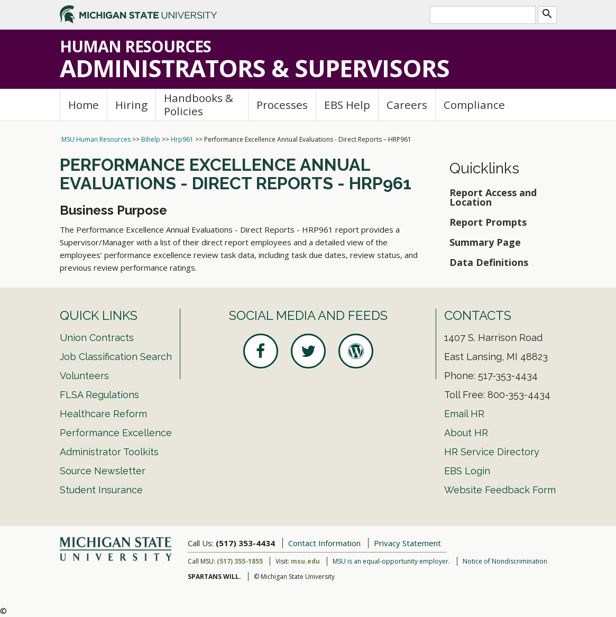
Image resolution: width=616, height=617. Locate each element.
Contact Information (324, 543)
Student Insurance (101, 489)
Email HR (464, 413)
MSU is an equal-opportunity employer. (391, 561)
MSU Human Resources (96, 139)
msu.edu (305, 561)
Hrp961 (182, 139)
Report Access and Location (493, 197)
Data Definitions (488, 262)
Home (83, 104)
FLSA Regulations (99, 394)
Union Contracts (97, 337)
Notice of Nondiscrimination (505, 561)
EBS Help (347, 104)
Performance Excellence (116, 432)
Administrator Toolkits (109, 451)
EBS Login (467, 470)
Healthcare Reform (103, 413)
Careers (407, 104)
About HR (466, 432)
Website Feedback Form (500, 489)
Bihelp (150, 139)
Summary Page (485, 242)
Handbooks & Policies (198, 104)
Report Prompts (488, 222)
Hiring (131, 104)
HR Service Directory (491, 451)
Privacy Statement (407, 543)
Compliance (474, 104)
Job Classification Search (116, 356)
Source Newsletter (102, 470)
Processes (282, 104)
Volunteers (84, 375)
